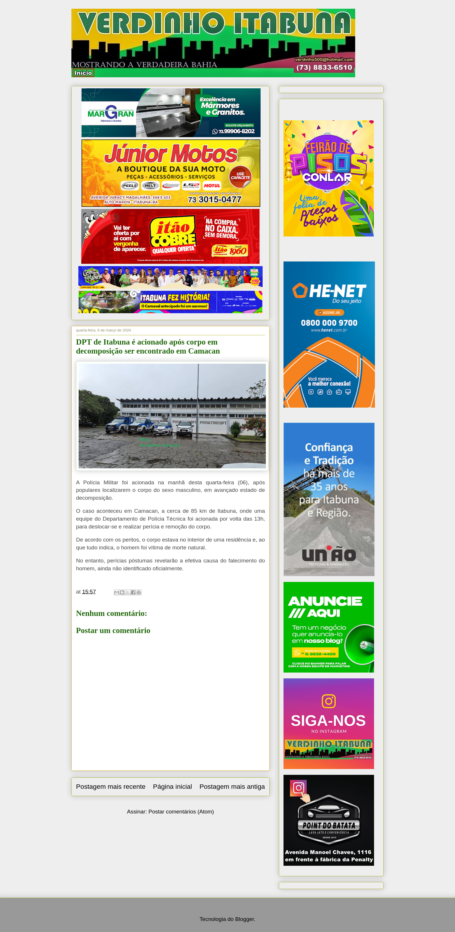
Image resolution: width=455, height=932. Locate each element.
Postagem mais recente (110, 786)
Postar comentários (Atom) (181, 812)
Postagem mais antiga (232, 786)
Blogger (244, 919)
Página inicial (172, 786)
